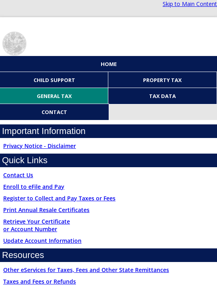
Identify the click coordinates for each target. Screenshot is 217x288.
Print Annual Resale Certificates (46, 210)
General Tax (54, 96)
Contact (54, 112)
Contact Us (18, 175)
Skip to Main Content (190, 4)
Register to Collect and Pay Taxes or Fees (59, 198)
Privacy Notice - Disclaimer (39, 146)
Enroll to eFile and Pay (33, 186)
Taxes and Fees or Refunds (39, 281)
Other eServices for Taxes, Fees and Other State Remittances (86, 270)
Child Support (54, 80)
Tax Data (162, 96)
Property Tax (162, 80)
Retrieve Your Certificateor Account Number (36, 225)
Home (109, 64)
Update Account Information (42, 240)
